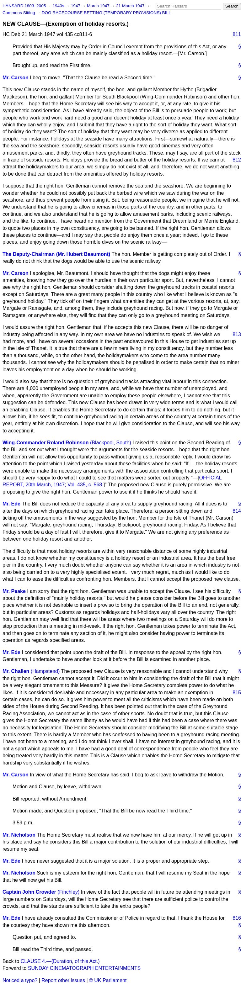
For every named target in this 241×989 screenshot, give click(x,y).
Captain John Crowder (29, 892)
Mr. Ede (11, 503)
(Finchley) (68, 892)
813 (237, 334)
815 (237, 692)
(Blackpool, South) (110, 442)
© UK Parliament (107, 980)
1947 (76, 5)
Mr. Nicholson (19, 835)
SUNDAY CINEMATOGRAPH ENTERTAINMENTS (84, 968)
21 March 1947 (131, 5)
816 (237, 918)
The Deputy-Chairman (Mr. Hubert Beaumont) (56, 254)
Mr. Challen (16, 671)
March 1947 (99, 5)
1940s (58, 5)
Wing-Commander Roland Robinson (46, 442)
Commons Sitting (19, 12)
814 (237, 511)
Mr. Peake (14, 591)
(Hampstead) (45, 671)
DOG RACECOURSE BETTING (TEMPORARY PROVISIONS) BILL (106, 12)
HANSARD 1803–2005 (24, 5)
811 (237, 34)
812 (237, 159)
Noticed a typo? (20, 980)
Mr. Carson (16, 77)
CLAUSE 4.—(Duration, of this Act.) (60, 961)
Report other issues (63, 980)
